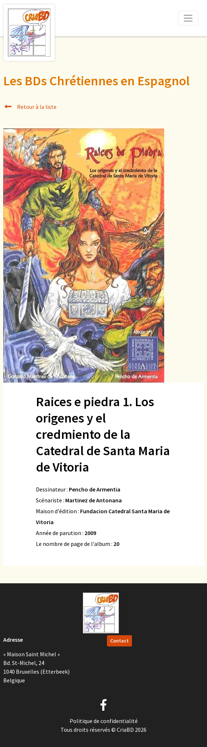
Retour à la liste (30, 106)
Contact (119, 640)
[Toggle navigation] (188, 18)
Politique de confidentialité (104, 720)
